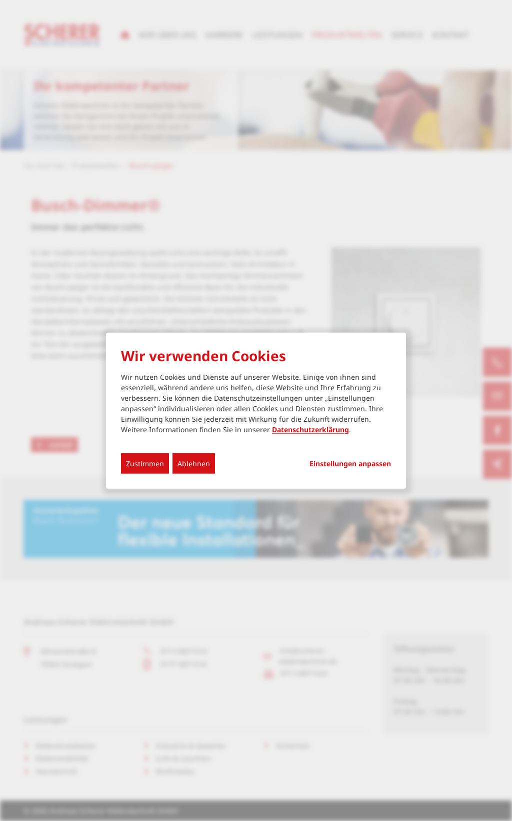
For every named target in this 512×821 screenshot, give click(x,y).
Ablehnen (194, 463)
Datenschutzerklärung (310, 429)
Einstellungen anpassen (350, 464)
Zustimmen (145, 463)
